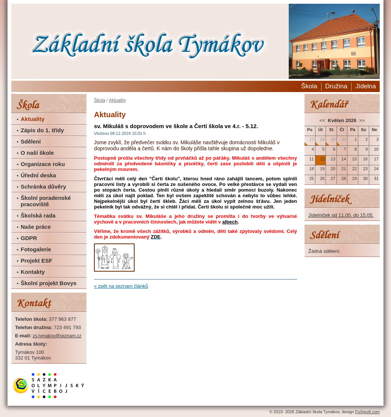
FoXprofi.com (367, 411)
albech (230, 222)
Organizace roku (43, 164)
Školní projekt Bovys (48, 283)
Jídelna (365, 86)
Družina (336, 86)
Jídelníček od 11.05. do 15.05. (341, 215)
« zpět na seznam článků (121, 286)
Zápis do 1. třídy (42, 130)
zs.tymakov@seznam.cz (57, 335)
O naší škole (37, 153)
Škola (309, 86)
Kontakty (33, 272)
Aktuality (32, 119)
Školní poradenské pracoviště (46, 201)
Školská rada (38, 215)
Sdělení (31, 141)
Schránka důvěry (43, 186)
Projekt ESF (36, 260)
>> (361, 120)
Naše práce (36, 227)
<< (323, 120)
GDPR (29, 238)
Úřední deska (38, 175)
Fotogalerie (36, 249)
